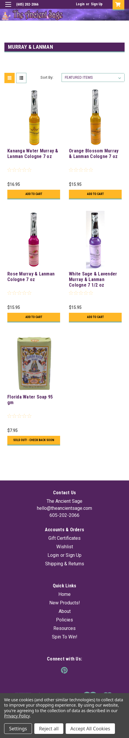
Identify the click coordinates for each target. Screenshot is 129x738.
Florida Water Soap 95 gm (30, 399)
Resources (64, 628)
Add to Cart (34, 194)
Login (80, 4)
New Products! (64, 603)
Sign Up (97, 4)
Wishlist (64, 546)
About (65, 611)
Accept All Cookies (90, 728)
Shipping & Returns (64, 563)
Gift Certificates (64, 538)
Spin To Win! (64, 637)
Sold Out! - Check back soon (33, 440)
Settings (18, 728)
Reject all (49, 728)
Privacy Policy (17, 716)
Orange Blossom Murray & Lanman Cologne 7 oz (93, 153)
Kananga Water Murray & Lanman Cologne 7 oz (32, 153)
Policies (64, 620)
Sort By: (46, 77)
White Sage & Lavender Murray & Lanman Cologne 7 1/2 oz (93, 279)
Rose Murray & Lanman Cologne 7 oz (31, 276)
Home (64, 594)
